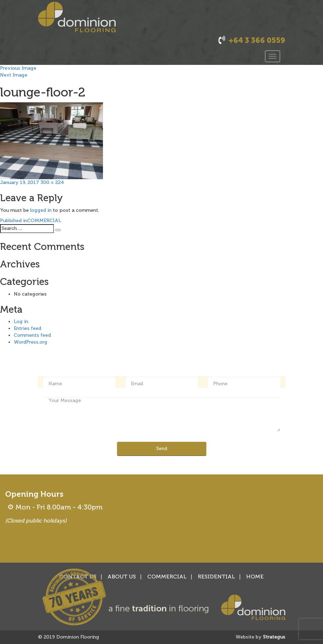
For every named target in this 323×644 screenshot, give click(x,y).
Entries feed (27, 328)
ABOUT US (121, 576)
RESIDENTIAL (216, 576)
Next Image (13, 75)
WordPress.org (30, 342)
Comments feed (32, 335)
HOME (255, 576)
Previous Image (18, 68)
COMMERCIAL (167, 576)
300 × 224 (52, 182)
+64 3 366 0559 (257, 40)
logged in (40, 210)
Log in (21, 321)
